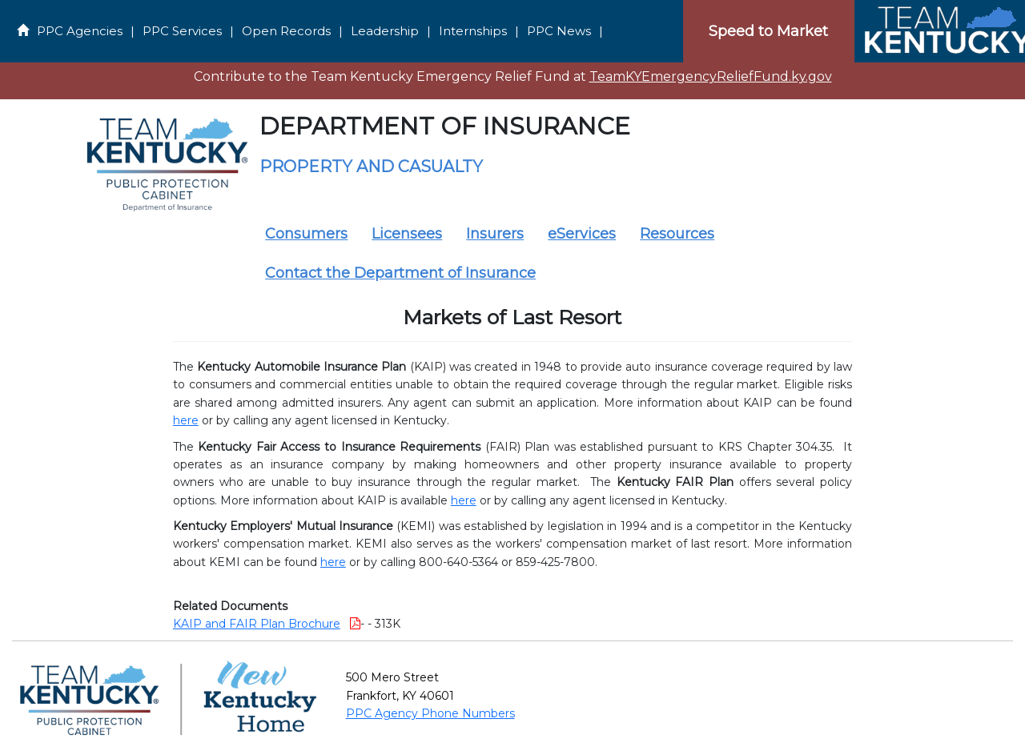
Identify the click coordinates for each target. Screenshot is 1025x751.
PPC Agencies (80, 30)
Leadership (385, 30)
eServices (582, 234)
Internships (473, 30)
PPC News (559, 30)
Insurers (495, 234)
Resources (677, 234)
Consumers (306, 234)
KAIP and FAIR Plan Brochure (256, 623)
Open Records (286, 30)
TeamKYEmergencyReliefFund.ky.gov (710, 76)
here (186, 420)
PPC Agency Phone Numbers (430, 713)
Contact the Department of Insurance (400, 273)
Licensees (407, 234)
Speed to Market (768, 31)
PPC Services (182, 30)
